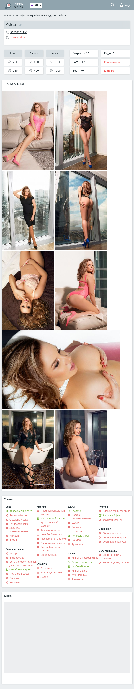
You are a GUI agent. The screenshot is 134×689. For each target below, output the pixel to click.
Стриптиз (46, 568)
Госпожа (77, 511)
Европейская (112, 62)
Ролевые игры (80, 535)
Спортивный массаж (53, 543)
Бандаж (76, 540)
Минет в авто (79, 570)
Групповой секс (18, 524)
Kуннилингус (79, 575)
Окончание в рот (113, 533)
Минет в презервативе (85, 557)
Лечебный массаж (51, 534)
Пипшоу (14, 578)
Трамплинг (78, 544)
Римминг (14, 582)
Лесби (44, 576)
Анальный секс (18, 515)
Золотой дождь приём (116, 562)
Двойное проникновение (18, 529)
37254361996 (18, 32)
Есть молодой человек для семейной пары (22, 563)
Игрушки (14, 535)
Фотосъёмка (16, 557)
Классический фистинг (116, 511)
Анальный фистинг (114, 515)
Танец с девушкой (51, 572)
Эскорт (13, 553)
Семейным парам (20, 569)
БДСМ (75, 522)
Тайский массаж (50, 530)
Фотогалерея (15, 83)
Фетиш (13, 540)
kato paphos (33, 15)
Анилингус (78, 579)
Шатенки (109, 70)
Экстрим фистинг (113, 519)
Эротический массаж (53, 518)
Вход (125, 5)
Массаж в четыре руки (54, 538)
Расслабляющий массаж (50, 549)
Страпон (77, 531)
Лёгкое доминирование (81, 516)
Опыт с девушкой (82, 562)
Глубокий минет (81, 566)
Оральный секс (18, 519)
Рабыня (76, 527)
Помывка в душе (19, 573)
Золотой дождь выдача (112, 556)
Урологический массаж (49, 524)
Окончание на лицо (114, 541)
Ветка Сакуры (49, 554)
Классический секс (20, 511)
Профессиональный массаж (53, 512)
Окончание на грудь (115, 537)
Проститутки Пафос (15, 15)
